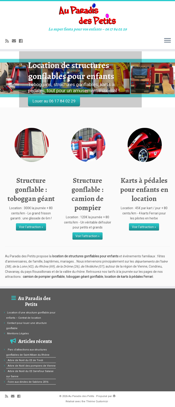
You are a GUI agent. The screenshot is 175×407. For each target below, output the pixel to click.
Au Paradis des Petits (81, 396)
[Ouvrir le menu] (167, 40)
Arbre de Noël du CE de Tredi (25, 360)
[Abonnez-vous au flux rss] (8, 41)
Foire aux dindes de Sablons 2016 (28, 381)
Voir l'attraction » (31, 227)
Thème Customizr (97, 401)
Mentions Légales (18, 333)
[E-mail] (15, 41)
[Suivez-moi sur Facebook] (22, 41)
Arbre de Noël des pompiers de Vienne (32, 365)
